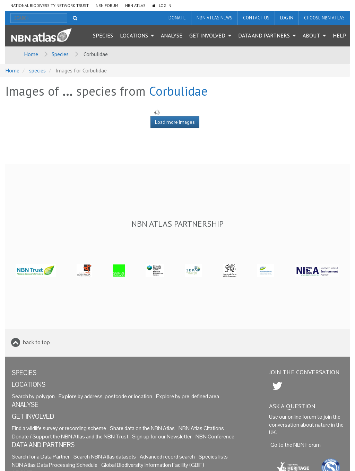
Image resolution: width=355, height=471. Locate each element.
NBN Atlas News (214, 18)
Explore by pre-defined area (187, 396)
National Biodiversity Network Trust (49, 5)
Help (339, 35)
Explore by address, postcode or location (105, 396)
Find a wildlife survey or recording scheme (59, 428)
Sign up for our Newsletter (162, 436)
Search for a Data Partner (41, 456)
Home (31, 54)
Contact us (256, 18)
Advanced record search (167, 456)
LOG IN (165, 5)
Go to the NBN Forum (295, 444)
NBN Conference (215, 436)
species (37, 70)
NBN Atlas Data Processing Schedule (54, 465)
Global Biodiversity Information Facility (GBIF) (152, 465)
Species (103, 35)
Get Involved (207, 35)
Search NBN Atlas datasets (104, 456)
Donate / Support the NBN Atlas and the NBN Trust (70, 436)
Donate (177, 18)
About (311, 35)
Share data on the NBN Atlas (142, 428)
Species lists (213, 456)
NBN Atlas (135, 5)
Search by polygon (33, 396)
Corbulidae (178, 91)
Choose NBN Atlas (324, 18)
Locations (134, 35)
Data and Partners (264, 35)
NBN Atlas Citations (201, 428)
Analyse (171, 35)
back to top (36, 342)
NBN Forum (107, 5)
